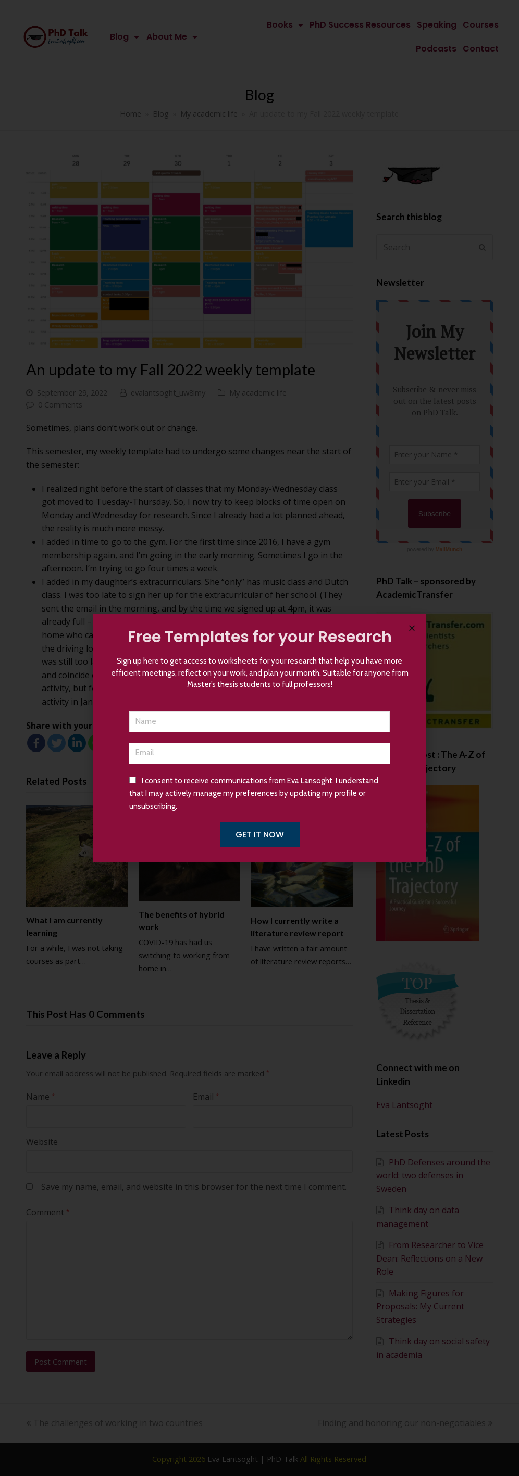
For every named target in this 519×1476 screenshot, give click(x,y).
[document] (259, 738)
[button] (412, 628)
